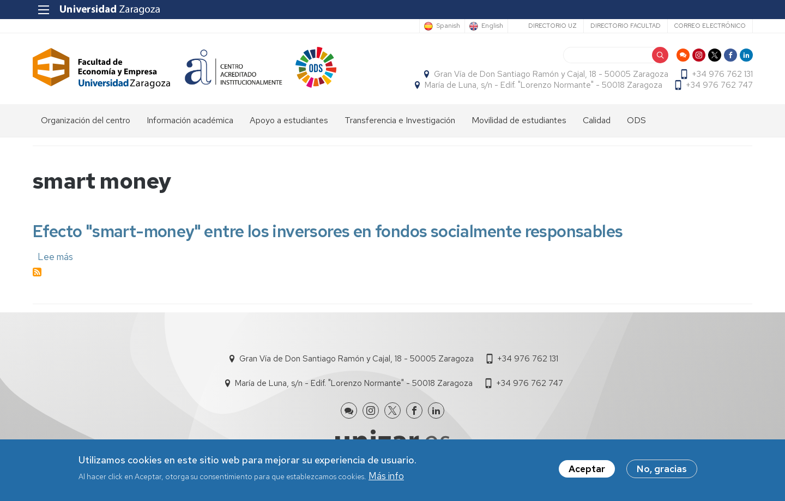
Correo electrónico (709, 25)
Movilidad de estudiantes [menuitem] (519, 120)
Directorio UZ (552, 25)
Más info (386, 476)
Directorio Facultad (625, 25)
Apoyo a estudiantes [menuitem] (289, 120)
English (492, 26)
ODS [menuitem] (636, 120)
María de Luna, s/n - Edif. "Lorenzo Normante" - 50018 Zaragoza (543, 85)
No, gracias (662, 469)
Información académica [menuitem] (190, 120)
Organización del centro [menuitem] (85, 120)
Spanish (448, 26)
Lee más (55, 257)
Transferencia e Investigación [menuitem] (400, 120)
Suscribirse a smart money (37, 272)
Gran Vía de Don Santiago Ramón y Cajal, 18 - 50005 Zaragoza (550, 74)
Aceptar (587, 469)
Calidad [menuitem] (597, 120)
